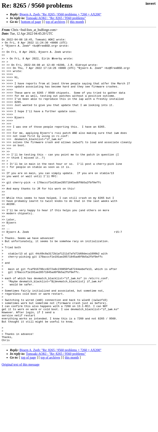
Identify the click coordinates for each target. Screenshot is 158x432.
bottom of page (31, 22)
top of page (28, 417)
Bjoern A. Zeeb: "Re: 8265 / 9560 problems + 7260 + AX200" (60, 14)
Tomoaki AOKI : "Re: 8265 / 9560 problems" (56, 18)
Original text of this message (21, 424)
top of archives (55, 22)
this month (77, 22)
